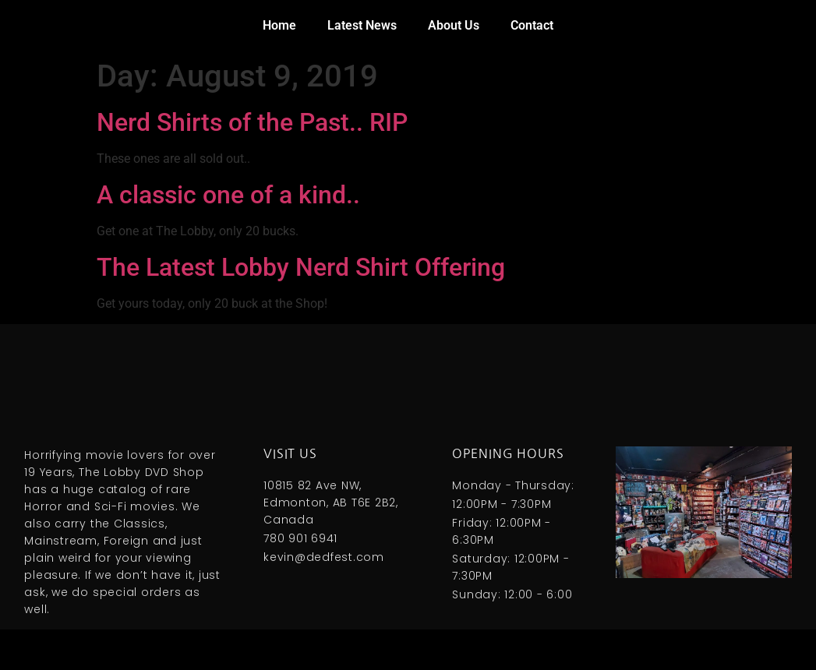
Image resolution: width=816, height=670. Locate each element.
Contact (531, 25)
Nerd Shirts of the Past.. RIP (252, 122)
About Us (453, 25)
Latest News (362, 25)
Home (279, 25)
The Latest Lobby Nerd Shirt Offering (301, 267)
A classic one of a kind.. (228, 195)
